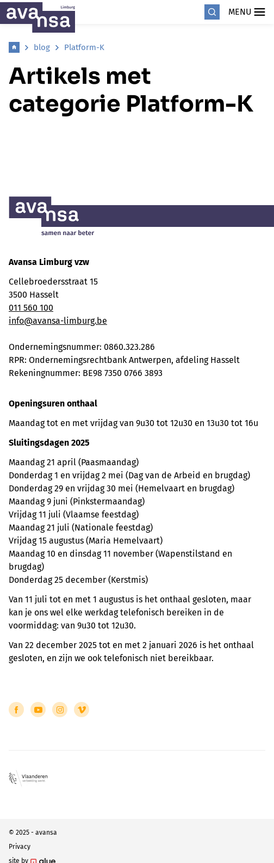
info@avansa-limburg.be (58, 321)
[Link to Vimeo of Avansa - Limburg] (81, 709)
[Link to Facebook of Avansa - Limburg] (16, 709)
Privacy (19, 846)
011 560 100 (31, 308)
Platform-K (84, 47)
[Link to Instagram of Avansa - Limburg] (59, 709)
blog (42, 47)
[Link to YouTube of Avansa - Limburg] (38, 709)
